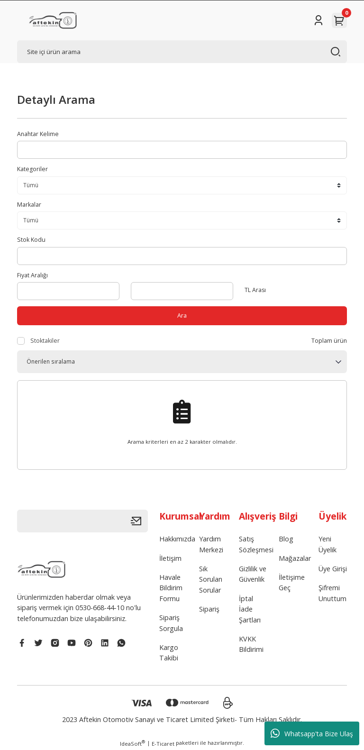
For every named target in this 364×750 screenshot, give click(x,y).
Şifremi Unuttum (332, 593)
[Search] (182, 51)
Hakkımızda (177, 539)
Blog (286, 539)
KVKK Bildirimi (251, 644)
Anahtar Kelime (38, 134)
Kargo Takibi (168, 653)
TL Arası (255, 290)
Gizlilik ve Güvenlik (252, 574)
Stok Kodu (31, 240)
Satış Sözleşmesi (256, 544)
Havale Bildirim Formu (170, 588)
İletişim (170, 558)
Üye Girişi (332, 569)
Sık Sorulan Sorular (210, 580)
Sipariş (209, 609)
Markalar (29, 205)
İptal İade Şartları (250, 610)
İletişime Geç (292, 583)
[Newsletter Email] (82, 521)
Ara (182, 315)
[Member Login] (318, 20)
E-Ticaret (163, 743)
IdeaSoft (132, 743)
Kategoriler (32, 169)
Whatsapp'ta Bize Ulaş (312, 733)
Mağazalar (295, 558)
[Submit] (139, 521)
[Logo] (52, 20)
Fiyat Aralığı (32, 275)
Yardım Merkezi (211, 544)
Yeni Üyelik (327, 544)
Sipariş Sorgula (171, 623)
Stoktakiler (45, 341)
